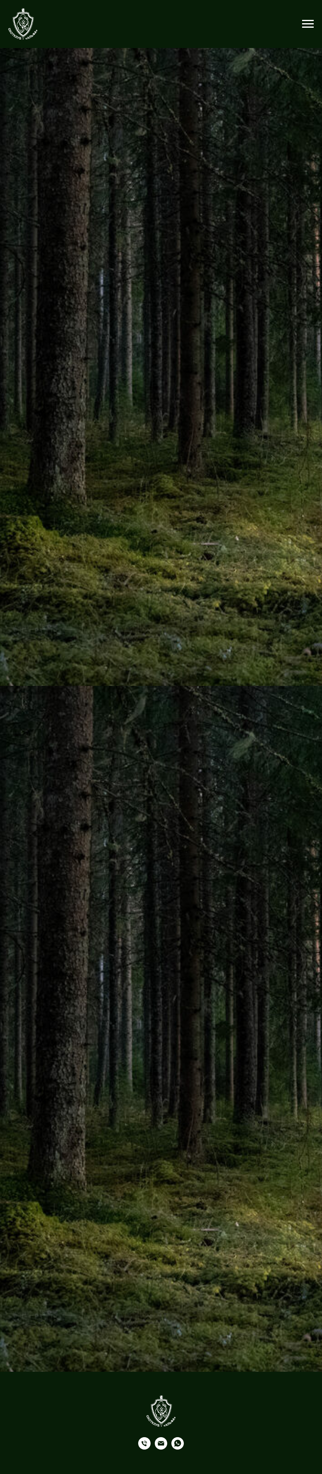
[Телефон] (144, 1447)
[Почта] (161, 1447)
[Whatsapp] (177, 1447)
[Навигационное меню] (308, 24)
